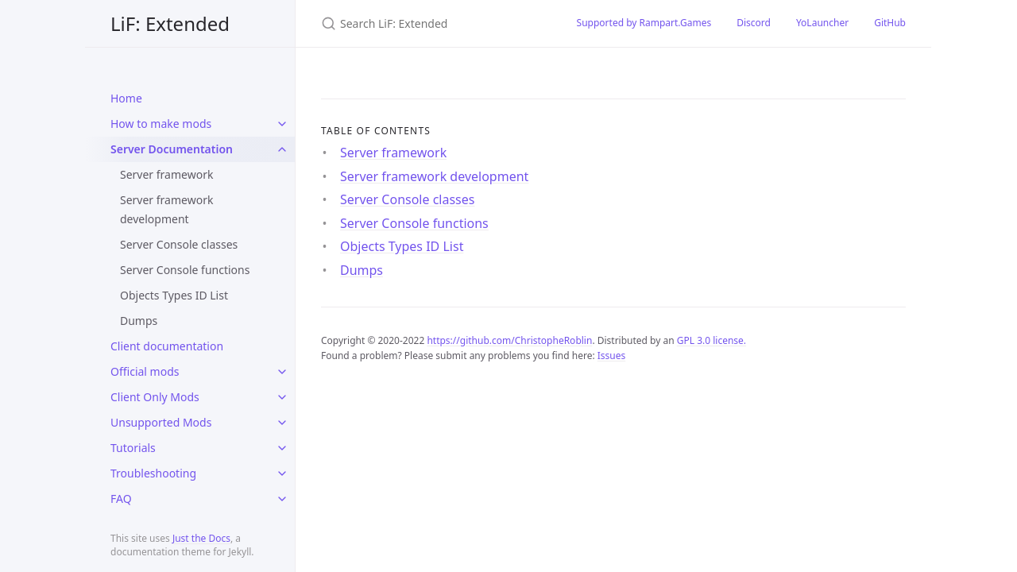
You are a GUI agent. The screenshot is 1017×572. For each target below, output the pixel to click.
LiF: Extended (170, 23)
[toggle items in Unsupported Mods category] (282, 422)
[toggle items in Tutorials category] (282, 448)
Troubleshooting (153, 473)
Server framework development (166, 209)
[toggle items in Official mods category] (282, 372)
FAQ (121, 498)
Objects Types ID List (174, 295)
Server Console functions (184, 269)
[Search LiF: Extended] (430, 23)
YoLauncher (822, 22)
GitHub (890, 22)
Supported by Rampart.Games (644, 22)
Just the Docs (201, 538)
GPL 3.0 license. (711, 340)
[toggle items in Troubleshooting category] (282, 473)
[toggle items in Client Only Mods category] (282, 397)
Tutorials (133, 447)
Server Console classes (179, 244)
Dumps (138, 320)
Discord (754, 22)
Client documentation (166, 346)
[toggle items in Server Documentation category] (282, 149)
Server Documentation (171, 149)
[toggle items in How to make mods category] (282, 124)
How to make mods (160, 123)
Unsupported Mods (160, 422)
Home (126, 98)
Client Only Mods (154, 396)
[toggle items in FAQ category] (282, 499)
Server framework (166, 174)
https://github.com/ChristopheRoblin (509, 340)
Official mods (145, 371)
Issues (611, 355)
